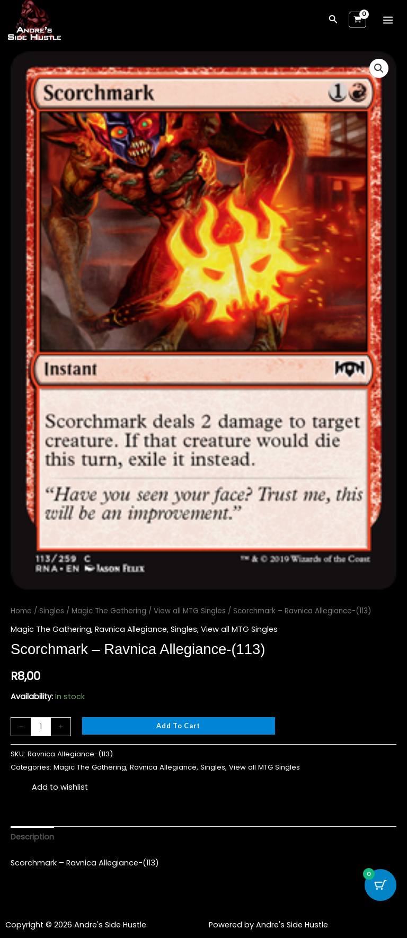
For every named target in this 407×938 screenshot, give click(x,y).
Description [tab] (32, 837)
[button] (333, 20)
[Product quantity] (41, 726)
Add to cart (178, 725)
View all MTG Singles (190, 611)
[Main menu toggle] (388, 19)
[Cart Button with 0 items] (380, 885)
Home (21, 611)
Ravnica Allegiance (131, 629)
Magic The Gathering (109, 611)
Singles (51, 611)
